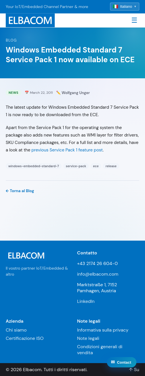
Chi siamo (16, 330)
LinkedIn (86, 301)
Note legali (88, 338)
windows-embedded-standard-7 (33, 166)
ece (96, 166)
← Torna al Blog (20, 190)
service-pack (76, 166)
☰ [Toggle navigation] (134, 20)
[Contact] (121, 366)
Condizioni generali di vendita (99, 350)
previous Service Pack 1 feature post (67, 150)
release (111, 166)
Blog (11, 40)
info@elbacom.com (97, 274)
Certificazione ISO (25, 338)
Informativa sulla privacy (102, 330)
